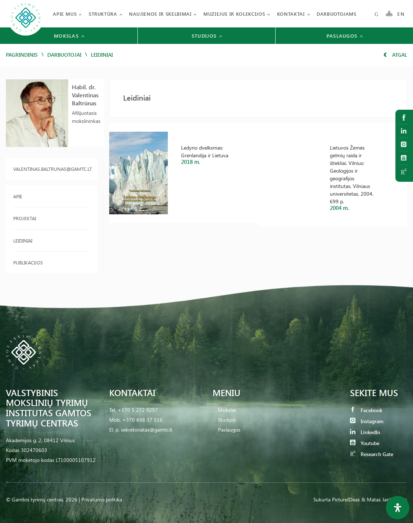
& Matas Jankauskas (384, 499)
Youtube (364, 443)
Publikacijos (28, 262)
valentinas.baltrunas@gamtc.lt (51, 169)
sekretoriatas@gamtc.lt (146, 429)
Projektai (24, 218)
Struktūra (103, 14)
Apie (17, 196)
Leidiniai (22, 240)
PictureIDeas (346, 499)
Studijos (227, 419)
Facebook (366, 410)
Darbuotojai (64, 54)
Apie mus (65, 14)
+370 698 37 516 (142, 419)
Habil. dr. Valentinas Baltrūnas (85, 95)
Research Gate (371, 454)
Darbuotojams (337, 14)
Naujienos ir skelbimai (160, 14)
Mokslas (227, 409)
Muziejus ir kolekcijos (234, 14)
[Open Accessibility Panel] (397, 507)
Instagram (366, 421)
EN (401, 14)
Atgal (395, 54)
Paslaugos (229, 429)
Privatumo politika (101, 499)
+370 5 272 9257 (138, 409)
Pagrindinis (22, 54)
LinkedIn (365, 432)
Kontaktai (291, 14)
